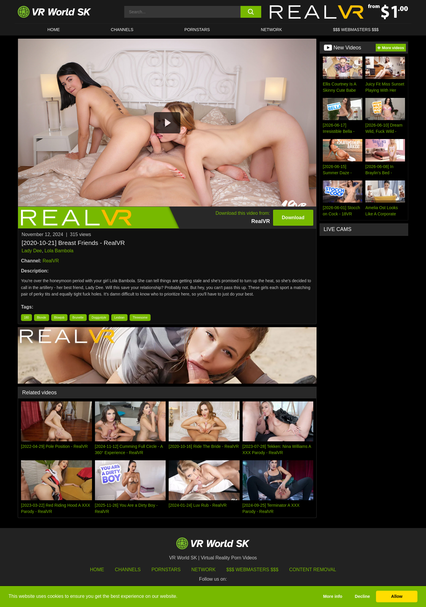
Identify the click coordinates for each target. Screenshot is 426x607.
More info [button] (332, 596)
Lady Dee (32, 250)
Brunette (78, 317)
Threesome (140, 317)
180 (26, 317)
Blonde (41, 317)
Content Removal (312, 569)
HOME (53, 29)
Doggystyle (99, 317)
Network (271, 29)
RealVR (51, 260)
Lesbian (119, 317)
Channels (122, 29)
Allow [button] (396, 596)
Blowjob (59, 317)
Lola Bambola (58, 250)
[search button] (251, 12)
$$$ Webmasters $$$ (252, 569)
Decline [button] (362, 596)
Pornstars (197, 29)
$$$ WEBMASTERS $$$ (356, 29)
